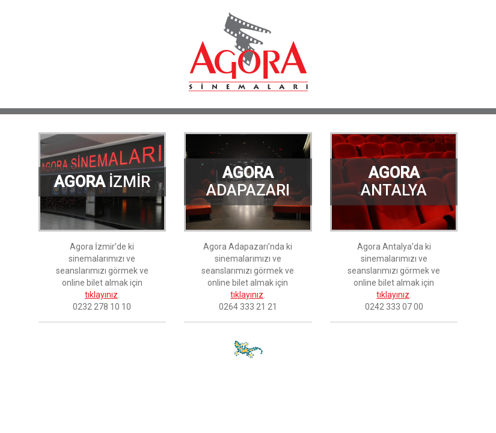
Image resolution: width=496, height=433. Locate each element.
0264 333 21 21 (248, 307)
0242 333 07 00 (394, 307)
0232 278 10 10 (102, 307)
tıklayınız (101, 294)
